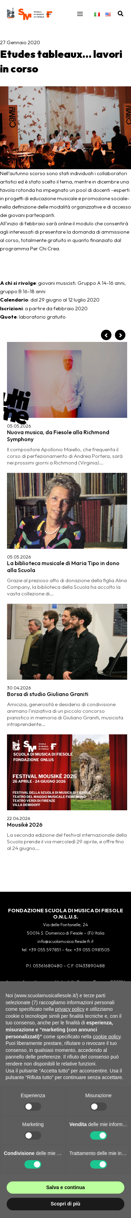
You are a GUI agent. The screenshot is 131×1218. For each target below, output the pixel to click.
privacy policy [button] (70, 1009)
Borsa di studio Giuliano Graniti (47, 693)
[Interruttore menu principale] (80, 14)
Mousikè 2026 (25, 824)
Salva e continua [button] (65, 1187)
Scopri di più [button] (65, 1204)
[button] (121, 13)
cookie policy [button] (107, 1036)
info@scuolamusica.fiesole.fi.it (65, 941)
